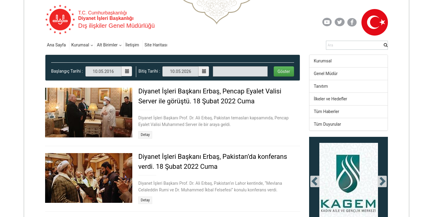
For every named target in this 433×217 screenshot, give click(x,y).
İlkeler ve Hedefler (330, 98)
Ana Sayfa (56, 44)
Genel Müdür (326, 73)
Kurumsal (80, 44)
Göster (284, 71)
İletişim (132, 44)
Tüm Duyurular (327, 124)
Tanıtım (321, 86)
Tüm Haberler (326, 111)
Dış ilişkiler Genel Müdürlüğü (116, 25)
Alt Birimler (107, 44)
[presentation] (315, 181)
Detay (145, 135)
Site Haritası (156, 44)
